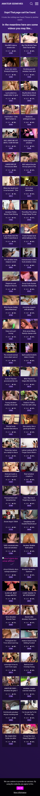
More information (20, 793)
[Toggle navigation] (36, 3)
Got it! (20, 788)
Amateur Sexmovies (12, 3)
